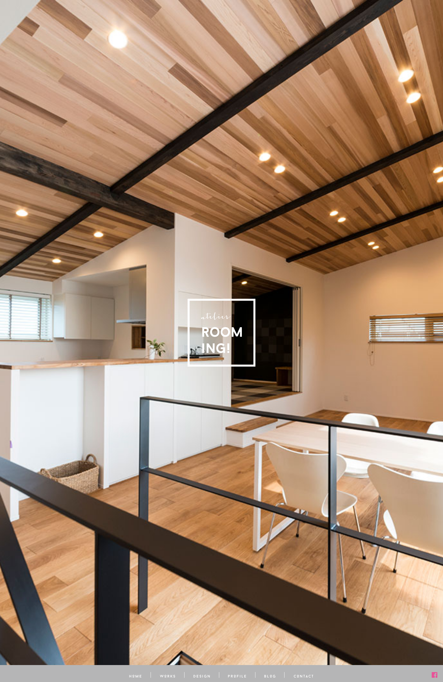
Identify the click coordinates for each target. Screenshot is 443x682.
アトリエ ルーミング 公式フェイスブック (434, 675)
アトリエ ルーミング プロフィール (237, 675)
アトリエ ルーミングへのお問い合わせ (304, 675)
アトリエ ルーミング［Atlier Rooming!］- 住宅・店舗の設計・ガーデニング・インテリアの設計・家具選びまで (221, 333)
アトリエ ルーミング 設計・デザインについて (201, 675)
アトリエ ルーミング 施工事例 (167, 675)
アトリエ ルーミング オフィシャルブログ (270, 675)
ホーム (135, 675)
